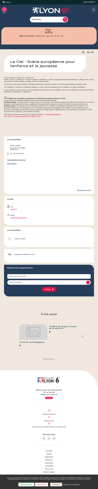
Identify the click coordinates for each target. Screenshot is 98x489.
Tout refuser (41, 485)
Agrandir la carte (84, 190)
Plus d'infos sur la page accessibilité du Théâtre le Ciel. (22, 116)
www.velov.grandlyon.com (19, 217)
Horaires (49, 398)
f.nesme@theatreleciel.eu (52, 114)
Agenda (49, 454)
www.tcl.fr (14, 209)
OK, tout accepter (26, 485)
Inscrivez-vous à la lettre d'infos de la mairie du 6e (49, 427)
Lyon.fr (8, 2)
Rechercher (36, 19)
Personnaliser (56, 484)
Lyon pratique (90, 2)
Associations (49, 463)
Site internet (12, 164)
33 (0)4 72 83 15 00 (49, 414)
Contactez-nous (49, 421)
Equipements (49, 457)
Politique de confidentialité (71, 484)
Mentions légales (49, 472)
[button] (83, 52)
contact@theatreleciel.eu (16, 160)
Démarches (49, 460)
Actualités (49, 451)
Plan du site (49, 469)
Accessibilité (49, 466)
